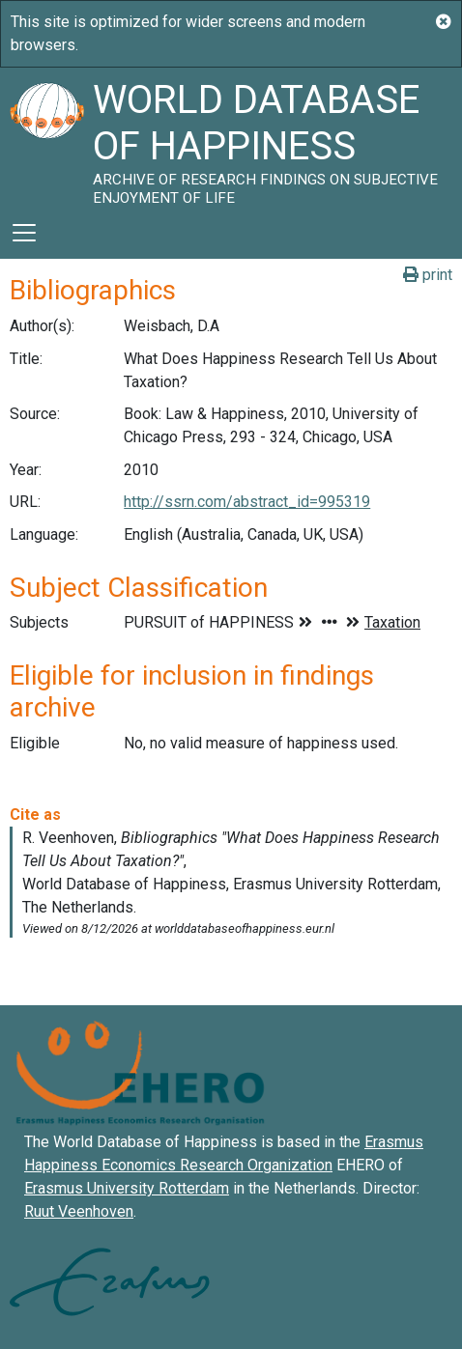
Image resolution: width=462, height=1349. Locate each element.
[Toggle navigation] (24, 232)
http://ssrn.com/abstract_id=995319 (247, 501)
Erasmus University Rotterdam (126, 1188)
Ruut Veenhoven (78, 1211)
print (427, 275)
